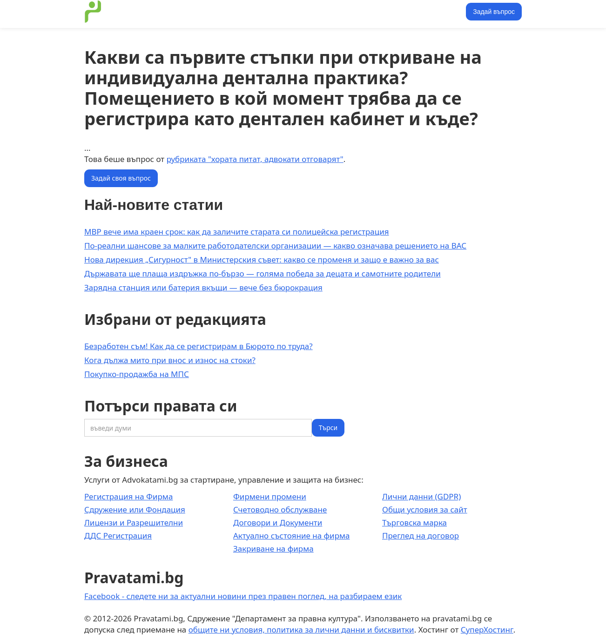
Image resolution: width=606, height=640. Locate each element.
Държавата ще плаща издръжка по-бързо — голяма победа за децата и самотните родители (262, 273)
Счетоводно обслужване (280, 509)
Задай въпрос (494, 11)
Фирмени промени (269, 496)
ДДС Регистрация (118, 535)
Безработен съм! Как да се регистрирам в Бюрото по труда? (198, 346)
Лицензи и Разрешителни (133, 522)
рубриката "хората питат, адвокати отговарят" (255, 159)
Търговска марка (414, 522)
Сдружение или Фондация (134, 509)
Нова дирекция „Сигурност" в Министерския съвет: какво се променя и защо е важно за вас (261, 259)
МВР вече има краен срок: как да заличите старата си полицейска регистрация (236, 231)
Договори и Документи (277, 522)
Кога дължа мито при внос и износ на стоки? (170, 360)
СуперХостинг (487, 629)
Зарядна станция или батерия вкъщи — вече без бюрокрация (203, 287)
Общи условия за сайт (424, 509)
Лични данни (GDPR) (421, 496)
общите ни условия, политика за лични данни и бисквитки (301, 629)
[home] (93, 11)
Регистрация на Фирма (128, 496)
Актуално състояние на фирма (291, 535)
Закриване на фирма (273, 548)
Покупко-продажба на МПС (136, 374)
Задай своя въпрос (121, 178)
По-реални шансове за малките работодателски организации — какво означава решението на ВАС (275, 245)
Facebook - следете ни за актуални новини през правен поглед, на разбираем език (243, 596)
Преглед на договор (420, 535)
